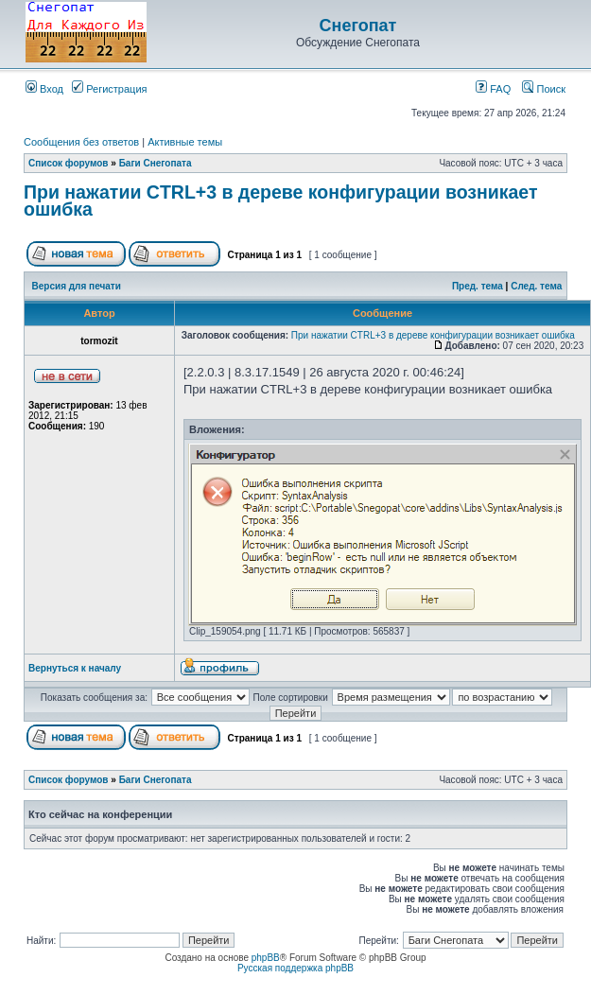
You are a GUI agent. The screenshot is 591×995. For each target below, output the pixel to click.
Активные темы (185, 142)
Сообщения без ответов (81, 142)
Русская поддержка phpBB (295, 968)
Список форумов (68, 163)
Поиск (543, 89)
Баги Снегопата (155, 163)
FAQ (493, 89)
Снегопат (358, 25)
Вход (44, 89)
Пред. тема (477, 286)
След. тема (536, 286)
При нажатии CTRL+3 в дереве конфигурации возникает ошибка (281, 200)
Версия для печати (76, 286)
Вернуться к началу (74, 668)
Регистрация (109, 89)
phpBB (266, 957)
